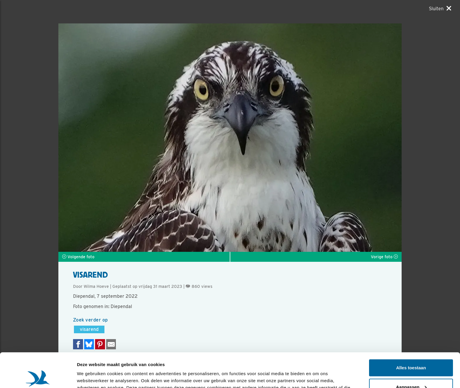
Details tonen (91, 376)
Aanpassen (411, 352)
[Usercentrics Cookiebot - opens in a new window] (38, 376)
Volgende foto (78, 256)
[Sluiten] (440, 8)
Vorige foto (384, 256)
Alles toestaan (411, 333)
